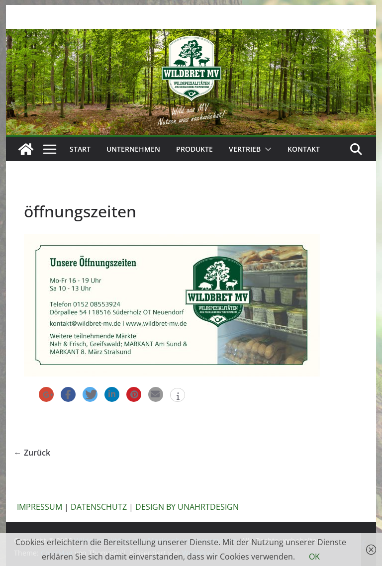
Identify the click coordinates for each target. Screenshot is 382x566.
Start (80, 149)
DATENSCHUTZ (99, 506)
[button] (266, 149)
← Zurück (32, 452)
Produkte (194, 149)
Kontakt (303, 149)
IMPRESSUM (39, 506)
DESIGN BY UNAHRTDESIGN (187, 506)
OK (314, 556)
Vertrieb (245, 149)
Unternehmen (133, 149)
